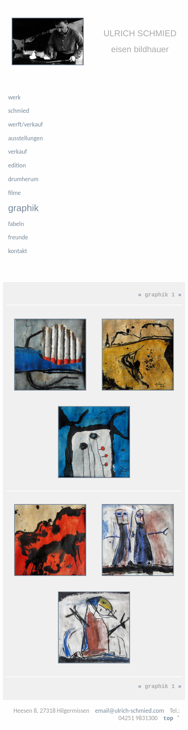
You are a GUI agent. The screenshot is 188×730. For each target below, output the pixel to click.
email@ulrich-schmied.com (129, 710)
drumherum (23, 179)
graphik (23, 208)
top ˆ (171, 718)
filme (14, 193)
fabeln (16, 224)
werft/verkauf (25, 124)
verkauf (17, 151)
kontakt (17, 251)
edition (17, 165)
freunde (18, 237)
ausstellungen (25, 138)
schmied (18, 111)
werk (14, 97)
